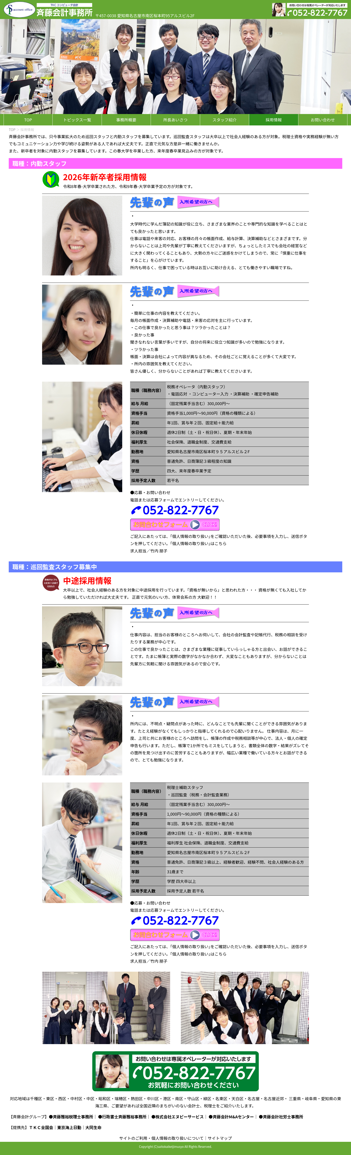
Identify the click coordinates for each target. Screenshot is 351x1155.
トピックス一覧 (77, 120)
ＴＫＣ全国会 (41, 1127)
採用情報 (274, 120)
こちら (220, 543)
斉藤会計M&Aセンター (233, 1116)
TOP (28, 120)
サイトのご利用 (133, 1138)
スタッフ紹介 (224, 120)
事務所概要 (126, 120)
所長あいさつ (175, 120)
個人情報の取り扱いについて (177, 1138)
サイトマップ (220, 1138)
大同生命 (93, 1127)
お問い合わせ (323, 120)
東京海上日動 (69, 1127)
